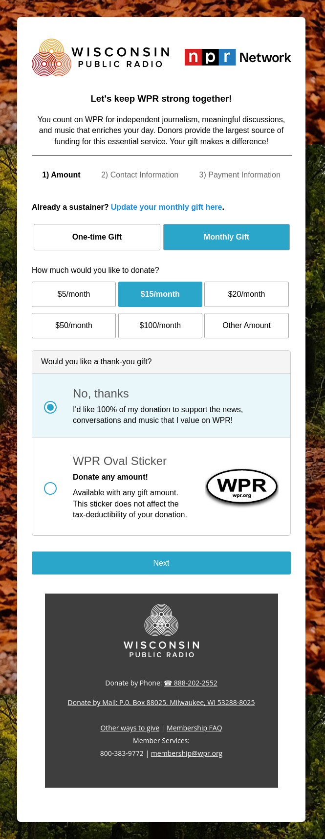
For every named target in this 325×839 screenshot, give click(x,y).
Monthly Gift (226, 237)
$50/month (73, 325)
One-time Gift (97, 237)
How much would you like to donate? (95, 270)
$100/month (160, 325)
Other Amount (246, 325)
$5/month (74, 294)
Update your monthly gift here (166, 207)
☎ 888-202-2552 (190, 682)
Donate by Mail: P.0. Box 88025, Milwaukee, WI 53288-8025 (161, 702)
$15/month (160, 294)
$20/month (246, 294)
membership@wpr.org (186, 753)
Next (161, 563)
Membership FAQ (194, 727)
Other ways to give (129, 727)
